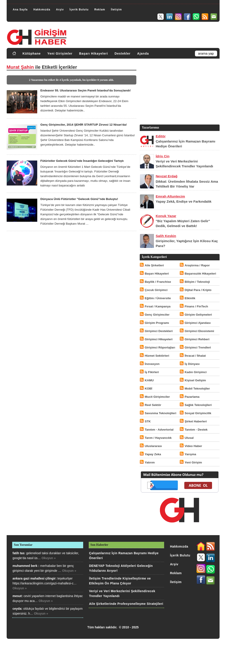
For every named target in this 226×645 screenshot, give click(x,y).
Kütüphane (32, 53)
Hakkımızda (41, 9)
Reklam (99, 9)
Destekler (123, 53)
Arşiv (60, 9)
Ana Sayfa (20, 9)
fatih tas (19, 553)
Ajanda (143, 53)
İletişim (116, 9)
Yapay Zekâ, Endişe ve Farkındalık (184, 201)
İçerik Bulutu (79, 9)
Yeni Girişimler (60, 53)
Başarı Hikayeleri (93, 53)
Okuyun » (48, 558)
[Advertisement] (179, 92)
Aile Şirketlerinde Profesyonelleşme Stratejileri (126, 603)
